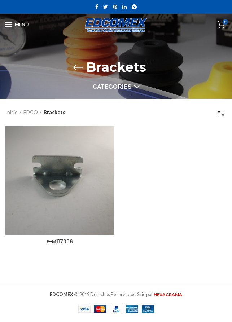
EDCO (30, 112)
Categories (112, 87)
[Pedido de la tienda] (221, 113)
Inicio (11, 112)
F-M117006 (60, 241)
